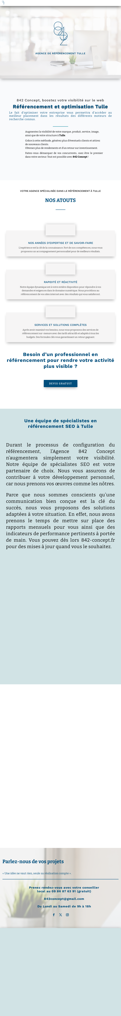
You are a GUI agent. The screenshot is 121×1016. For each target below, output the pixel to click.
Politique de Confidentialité (62, 904)
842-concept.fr (98, 540)
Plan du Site (85, 904)
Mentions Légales (35, 904)
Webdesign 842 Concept (82, 907)
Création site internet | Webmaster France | (45, 907)
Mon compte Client (58, 911)
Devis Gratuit (60, 383)
